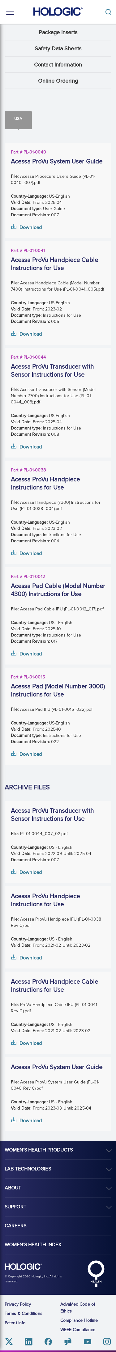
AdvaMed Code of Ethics (77, 1308)
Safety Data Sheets (58, 48)
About (13, 1188)
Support (15, 1207)
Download (30, 227)
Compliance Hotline (79, 1320)
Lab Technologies (28, 1169)
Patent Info (15, 1323)
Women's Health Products (39, 1150)
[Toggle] (110, 12)
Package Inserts (58, 32)
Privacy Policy (18, 1304)
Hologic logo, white (23, 1266)
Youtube (87, 1341)
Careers (15, 1226)
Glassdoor (67, 1341)
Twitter (9, 1341)
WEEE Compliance (78, 1329)
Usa (18, 118)
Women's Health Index (33, 1245)
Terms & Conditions (23, 1313)
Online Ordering (58, 80)
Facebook (48, 1341)
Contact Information (58, 64)
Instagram (106, 1341)
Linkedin (28, 1341)
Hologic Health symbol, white (95, 1273)
